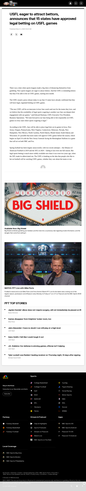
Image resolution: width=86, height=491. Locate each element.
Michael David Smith (14, 358)
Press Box (55, 473)
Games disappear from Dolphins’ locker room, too (29, 319)
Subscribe (7, 394)
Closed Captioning (29, 473)
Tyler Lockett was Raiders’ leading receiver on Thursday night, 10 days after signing (44, 355)
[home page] (10, 3)
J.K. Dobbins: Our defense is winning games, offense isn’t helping (36, 346)
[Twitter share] (16, 34)
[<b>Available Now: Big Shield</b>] (43, 204)
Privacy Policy (35, 474)
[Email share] (21, 34)
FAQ (37, 473)
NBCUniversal (15, 477)
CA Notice (43, 474)
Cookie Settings (52, 474)
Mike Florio (11, 322)
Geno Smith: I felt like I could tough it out (26, 337)
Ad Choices (6, 473)
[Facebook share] (11, 34)
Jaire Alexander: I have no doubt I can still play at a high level (34, 328)
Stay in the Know (8, 386)
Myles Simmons (13, 313)
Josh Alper (11, 331)
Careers (20, 473)
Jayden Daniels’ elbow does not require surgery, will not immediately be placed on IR (44, 310)
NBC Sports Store (45, 473)
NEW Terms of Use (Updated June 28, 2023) (16, 474)
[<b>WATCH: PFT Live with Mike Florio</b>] (43, 263)
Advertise (13, 473)
